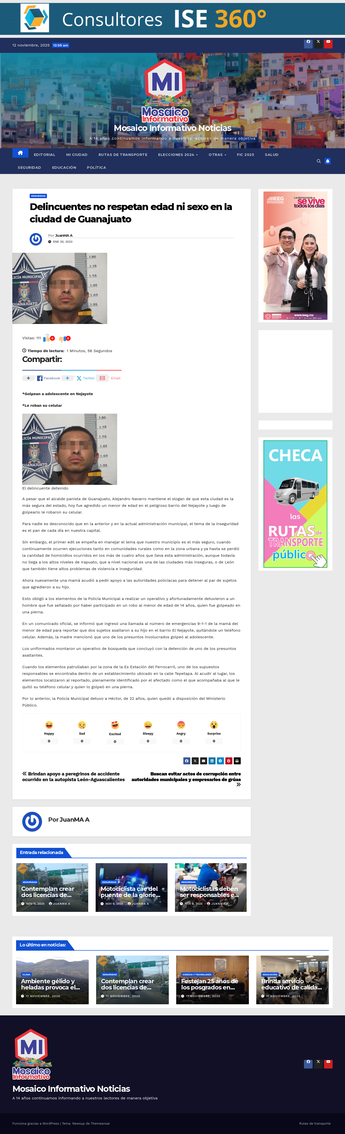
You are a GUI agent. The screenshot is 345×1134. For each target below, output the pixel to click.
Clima (26, 974)
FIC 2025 (245, 154)
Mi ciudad (77, 154)
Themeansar (100, 1123)
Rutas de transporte (123, 154)
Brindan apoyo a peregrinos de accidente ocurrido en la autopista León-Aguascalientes (73, 776)
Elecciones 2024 (176, 154)
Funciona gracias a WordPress (36, 1123)
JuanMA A (63, 235)
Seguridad (29, 167)
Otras (216, 154)
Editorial (45, 154)
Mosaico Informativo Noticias (172, 128)
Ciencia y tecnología (197, 974)
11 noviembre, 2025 (43, 996)
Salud (272, 154)
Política (96, 167)
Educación (64, 167)
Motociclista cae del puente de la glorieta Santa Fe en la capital (131, 895)
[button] (172, 19)
